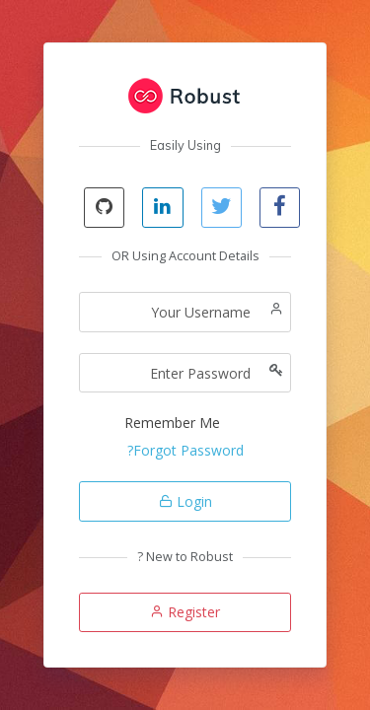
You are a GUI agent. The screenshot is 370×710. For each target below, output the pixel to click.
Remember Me (172, 422)
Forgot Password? (185, 450)
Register (185, 612)
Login (185, 501)
